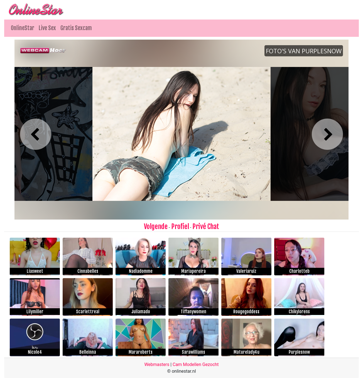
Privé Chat (205, 226)
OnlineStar (22, 28)
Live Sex (47, 28)
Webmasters (156, 364)
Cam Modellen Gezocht (196, 364)
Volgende (156, 226)
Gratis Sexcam (76, 28)
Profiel (180, 226)
